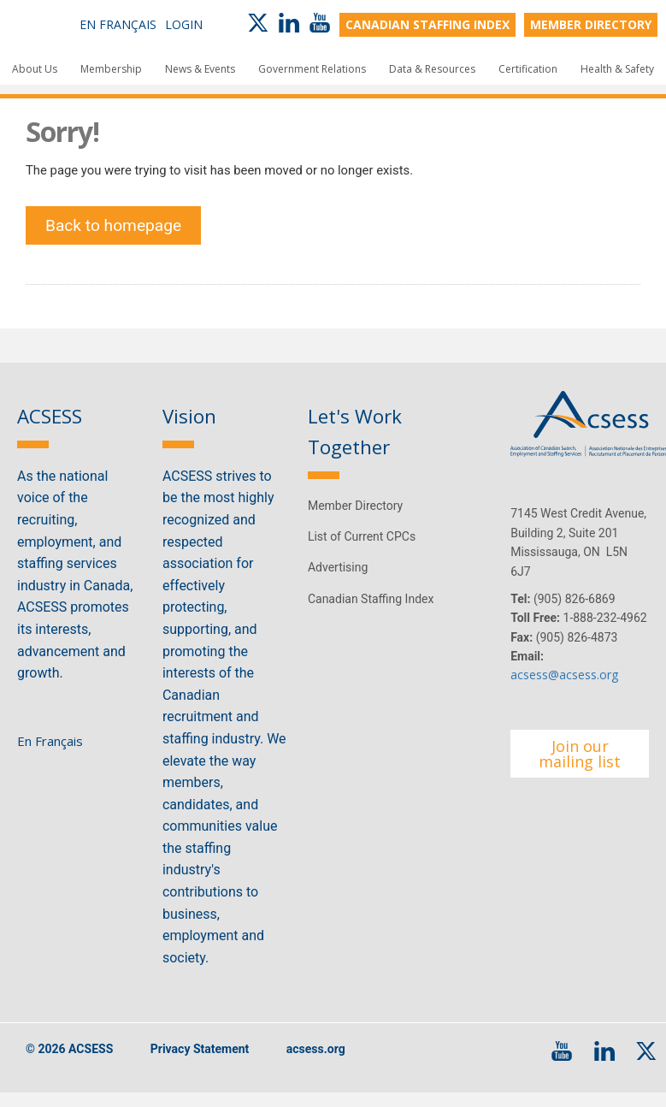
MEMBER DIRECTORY (590, 24)
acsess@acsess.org (564, 688)
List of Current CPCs (362, 549)
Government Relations (312, 69)
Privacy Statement (200, 1062)
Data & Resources (432, 69)
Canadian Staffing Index (371, 612)
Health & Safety (617, 69)
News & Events (200, 69)
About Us (34, 69)
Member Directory (355, 518)
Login (184, 24)
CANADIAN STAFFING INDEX (427, 24)
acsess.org (315, 1062)
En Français (118, 24)
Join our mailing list (580, 766)
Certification (527, 69)
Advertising (338, 580)
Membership (111, 69)
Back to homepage (118, 233)
